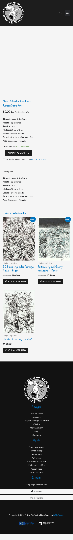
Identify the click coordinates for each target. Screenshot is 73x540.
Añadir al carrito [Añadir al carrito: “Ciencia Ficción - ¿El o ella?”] (15, 372)
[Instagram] (36, 519)
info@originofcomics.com (36, 506)
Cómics (36, 446)
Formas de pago (36, 473)
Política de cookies (36, 487)
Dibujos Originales (11, 123)
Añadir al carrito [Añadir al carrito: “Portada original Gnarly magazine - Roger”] (50, 303)
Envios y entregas (38, 181)
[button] (60, 13)
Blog (36, 453)
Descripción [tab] (8, 194)
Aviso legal (36, 480)
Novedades (36, 439)
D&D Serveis (58, 537)
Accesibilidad (36, 491)
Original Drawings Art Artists (36, 442)
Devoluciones (36, 476)
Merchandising (36, 450)
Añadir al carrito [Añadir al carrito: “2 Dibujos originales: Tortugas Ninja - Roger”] (15, 303)
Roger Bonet (25, 123)
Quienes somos (36, 435)
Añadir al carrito (18, 175)
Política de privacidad (36, 483)
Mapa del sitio (37, 494)
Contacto (36, 457)
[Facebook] (36, 513)
